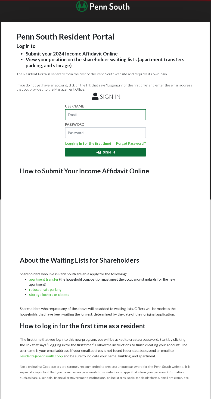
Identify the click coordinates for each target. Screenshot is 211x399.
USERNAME (74, 106)
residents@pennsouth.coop (41, 356)
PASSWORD (74, 124)
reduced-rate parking (45, 289)
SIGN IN (105, 152)
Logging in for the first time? (88, 143)
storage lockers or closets (49, 294)
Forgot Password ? (131, 143)
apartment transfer (44, 279)
